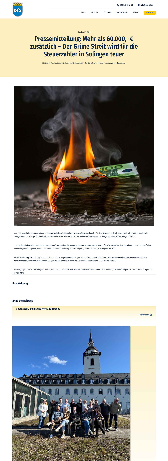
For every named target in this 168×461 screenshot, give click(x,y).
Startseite (45, 63)
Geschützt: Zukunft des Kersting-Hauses (38, 308)
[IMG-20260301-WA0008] (71, 327)
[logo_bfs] (17, 3)
